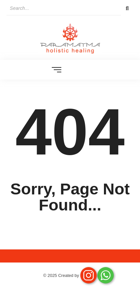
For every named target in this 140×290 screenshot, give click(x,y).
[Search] (64, 8)
